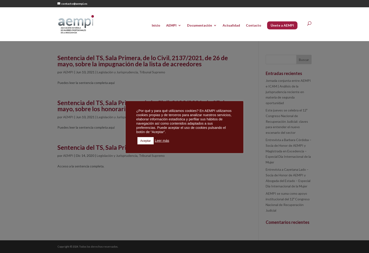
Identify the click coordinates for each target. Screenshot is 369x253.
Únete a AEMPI (282, 25)
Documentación (199, 25)
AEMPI (171, 25)
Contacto (253, 25)
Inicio (156, 25)
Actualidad (231, 25)
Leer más (162, 140)
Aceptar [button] (145, 140)
